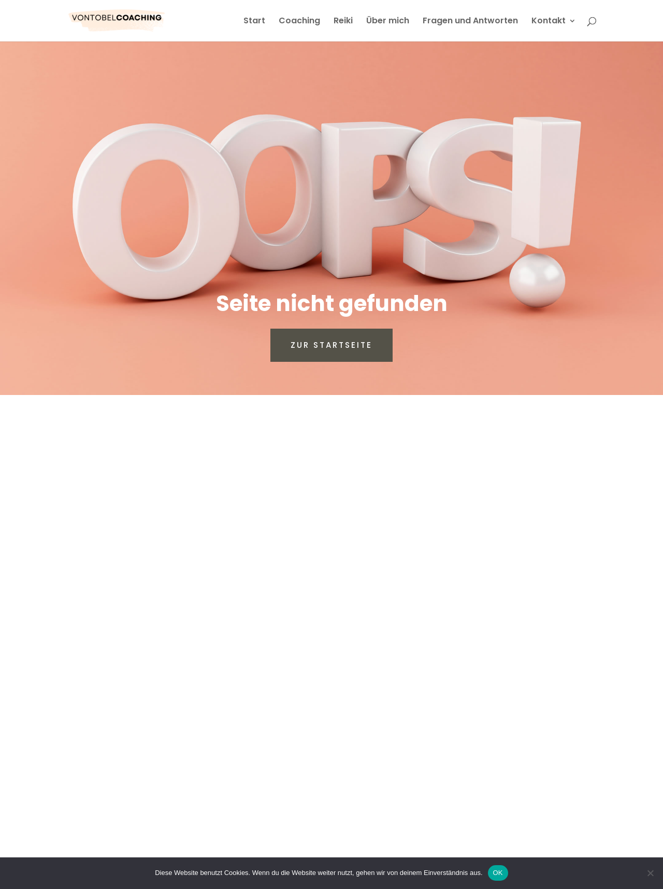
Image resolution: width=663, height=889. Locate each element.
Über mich (387, 21)
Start (254, 21)
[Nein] (650, 873)
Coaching (299, 21)
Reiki (343, 21)
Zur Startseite (331, 345)
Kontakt (548, 21)
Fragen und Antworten (470, 21)
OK (498, 873)
